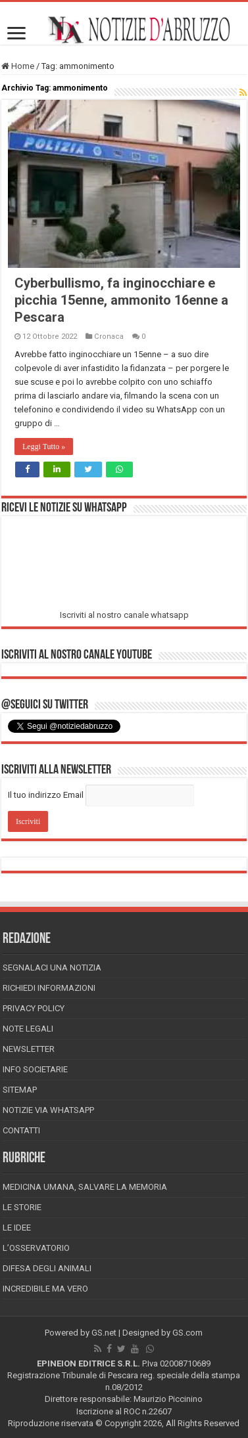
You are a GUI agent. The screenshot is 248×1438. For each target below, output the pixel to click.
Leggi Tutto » (43, 446)
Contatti (21, 1130)
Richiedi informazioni (49, 988)
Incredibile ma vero (45, 1289)
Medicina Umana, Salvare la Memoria (85, 1187)
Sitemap (20, 1090)
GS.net (103, 1333)
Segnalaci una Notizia (52, 967)
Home (17, 66)
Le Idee (17, 1227)
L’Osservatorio (36, 1248)
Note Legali (28, 1029)
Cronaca (109, 336)
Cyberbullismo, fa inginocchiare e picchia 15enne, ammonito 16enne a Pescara (121, 300)
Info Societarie (35, 1069)
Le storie (22, 1207)
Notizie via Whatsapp (48, 1110)
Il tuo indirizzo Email (46, 795)
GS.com (187, 1333)
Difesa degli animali (47, 1268)
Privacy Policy (33, 1008)
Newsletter (29, 1049)
